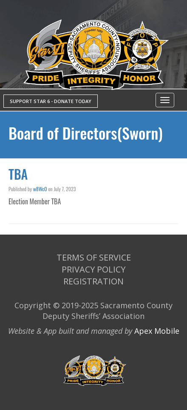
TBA (18, 173)
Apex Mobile (156, 331)
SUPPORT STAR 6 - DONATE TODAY (50, 101)
